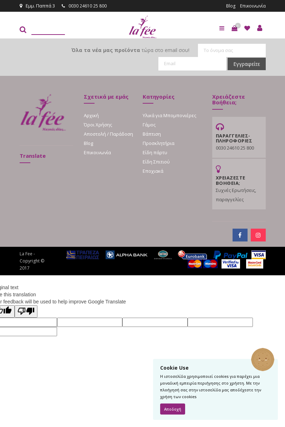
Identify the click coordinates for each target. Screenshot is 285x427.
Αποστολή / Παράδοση (108, 133)
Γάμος (149, 124)
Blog (229, 5)
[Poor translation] (26, 311)
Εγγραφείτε (246, 63)
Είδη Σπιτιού (156, 161)
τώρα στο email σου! (130, 49)
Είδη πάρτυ (155, 152)
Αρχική (91, 115)
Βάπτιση (152, 133)
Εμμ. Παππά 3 (37, 5)
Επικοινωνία (252, 5)
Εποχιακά (153, 170)
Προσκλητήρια (158, 143)
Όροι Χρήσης (98, 124)
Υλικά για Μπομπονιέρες (169, 115)
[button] (234, 28)
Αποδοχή (172, 409)
